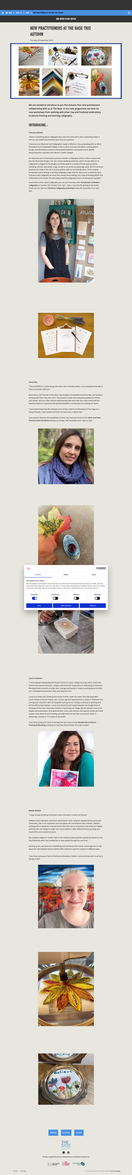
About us (19, 13)
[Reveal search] (129, 13)
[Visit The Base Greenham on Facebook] (64, 1152)
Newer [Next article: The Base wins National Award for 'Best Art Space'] (53, 1132)
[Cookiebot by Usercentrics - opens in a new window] (98, 568)
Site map (23, 1171)
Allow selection (66, 605)
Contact (15, 1171)
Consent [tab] (38, 574)
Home (9, 13)
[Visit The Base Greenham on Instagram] (68, 1152)
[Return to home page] (66, 1145)
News (27, 13)
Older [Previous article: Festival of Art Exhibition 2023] (79, 1132)
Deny (39, 605)
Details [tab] (66, 574)
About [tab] (94, 574)
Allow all (93, 605)
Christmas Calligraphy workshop (60, 188)
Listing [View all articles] (66, 1132)
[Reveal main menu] (3, 13)
